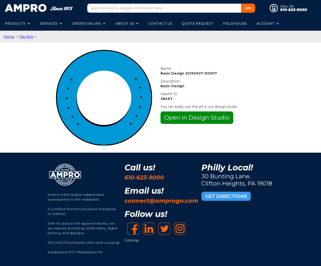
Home (9, 37)
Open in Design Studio (196, 117)
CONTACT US (160, 23)
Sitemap (131, 240)
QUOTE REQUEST (197, 23)
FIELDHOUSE (235, 23)
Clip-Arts (26, 37)
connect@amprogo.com (161, 200)
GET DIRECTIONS (226, 196)
